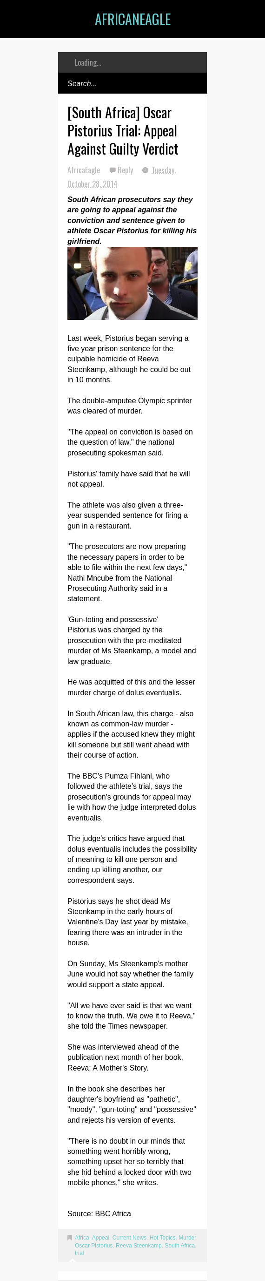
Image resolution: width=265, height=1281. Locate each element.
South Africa (180, 1245)
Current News (129, 1237)
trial (79, 1253)
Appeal (100, 1237)
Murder (187, 1237)
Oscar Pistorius (94, 1245)
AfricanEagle (133, 18)
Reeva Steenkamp (139, 1245)
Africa (82, 1237)
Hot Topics (163, 1237)
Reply (126, 170)
